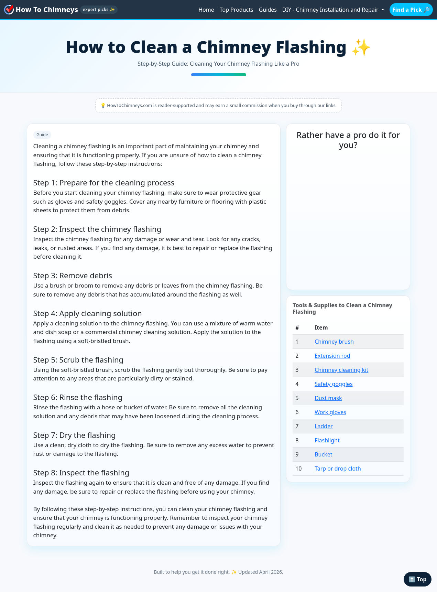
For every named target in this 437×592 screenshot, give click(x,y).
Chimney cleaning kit (341, 370)
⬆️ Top (417, 579)
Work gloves (330, 412)
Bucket (323, 454)
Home (206, 9)
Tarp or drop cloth (338, 468)
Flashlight (327, 440)
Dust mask (328, 398)
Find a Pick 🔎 (411, 9)
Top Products (236, 9)
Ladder (324, 426)
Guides (268, 9)
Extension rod (332, 355)
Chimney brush (334, 341)
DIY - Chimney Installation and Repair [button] (331, 9)
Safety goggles (333, 384)
